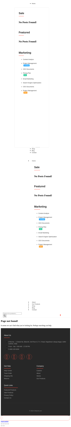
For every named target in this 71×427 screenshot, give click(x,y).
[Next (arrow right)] (4, 425)
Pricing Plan (27, 73)
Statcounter (5, 421)
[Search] (5, 316)
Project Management (30, 63)
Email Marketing (28, 79)
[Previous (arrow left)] (2, 425)
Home (36, 160)
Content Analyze (28, 59)
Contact (34, 310)
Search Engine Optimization (32, 83)
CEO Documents (28, 69)
